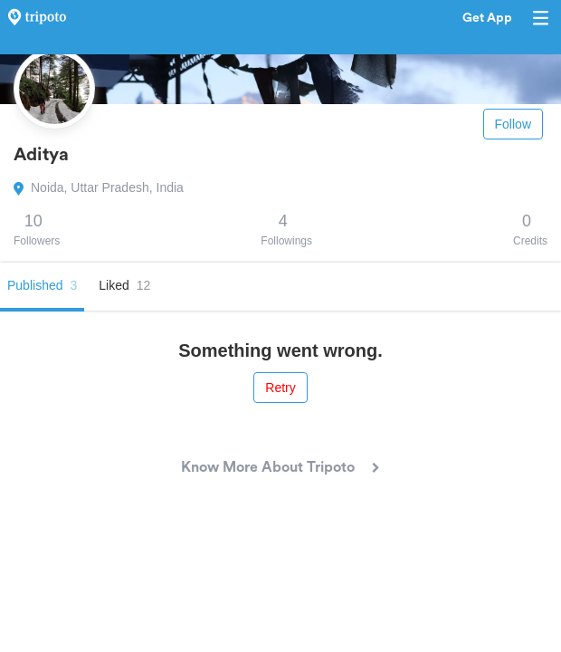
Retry (280, 387)
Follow (513, 124)
